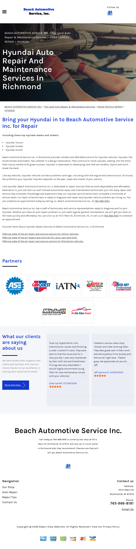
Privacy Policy (111, 526)
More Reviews (15, 385)
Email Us (128, 509)
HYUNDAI (23, 41)
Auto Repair (9, 492)
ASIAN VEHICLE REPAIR (110, 106)
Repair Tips (9, 497)
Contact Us (9, 502)
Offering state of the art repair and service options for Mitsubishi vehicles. (43, 241)
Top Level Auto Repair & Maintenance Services (69, 106)
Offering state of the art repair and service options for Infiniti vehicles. (40, 234)
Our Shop (8, 487)
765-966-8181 (102, 201)
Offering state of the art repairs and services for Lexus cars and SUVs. (39, 237)
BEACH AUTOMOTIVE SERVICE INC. (27, 33)
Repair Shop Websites (52, 526)
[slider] (55, 386)
